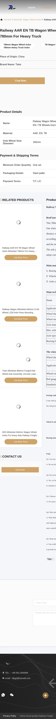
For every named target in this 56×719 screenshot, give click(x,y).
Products (47, 7)
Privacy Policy (9, 716)
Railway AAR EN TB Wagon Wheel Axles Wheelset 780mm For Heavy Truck (18, 251)
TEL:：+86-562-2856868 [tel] (15, 673)
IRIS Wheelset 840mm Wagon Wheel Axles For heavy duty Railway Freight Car (19, 435)
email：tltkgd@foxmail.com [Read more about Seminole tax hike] (16, 678)
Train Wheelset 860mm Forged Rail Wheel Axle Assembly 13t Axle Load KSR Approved (19, 374)
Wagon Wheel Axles (32, 19)
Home (31, 7)
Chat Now (22, 80)
